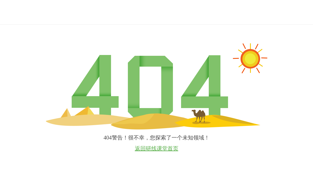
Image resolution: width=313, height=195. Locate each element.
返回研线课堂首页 (156, 148)
